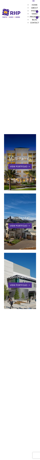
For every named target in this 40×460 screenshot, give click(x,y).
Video (34, 14)
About (34, 8)
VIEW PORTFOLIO (18, 166)
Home (34, 5)
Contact (34, 23)
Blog (34, 20)
